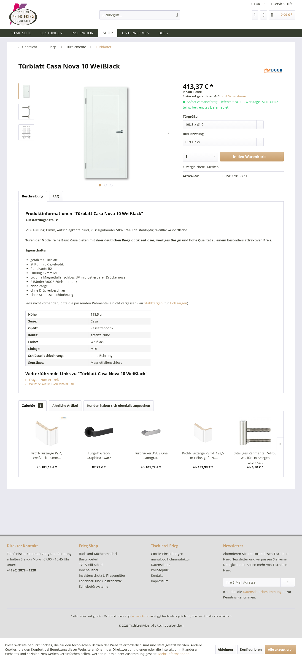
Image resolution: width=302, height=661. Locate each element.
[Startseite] (21, 33)
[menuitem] (139, 14)
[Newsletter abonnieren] (287, 582)
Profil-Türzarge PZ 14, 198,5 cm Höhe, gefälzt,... (203, 455)
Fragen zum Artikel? (42, 379)
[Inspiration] (82, 33)
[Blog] (163, 33)
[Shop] (107, 33)
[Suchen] (177, 14)
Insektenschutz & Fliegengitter (102, 575)
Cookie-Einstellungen (167, 554)
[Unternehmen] (135, 33)
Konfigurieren (251, 649)
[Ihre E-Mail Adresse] (252, 582)
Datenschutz (160, 565)
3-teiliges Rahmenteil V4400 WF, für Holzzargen (255, 455)
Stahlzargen (153, 303)
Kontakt (157, 575)
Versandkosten (141, 616)
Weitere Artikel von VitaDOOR (49, 384)
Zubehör (32, 405)
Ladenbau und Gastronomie (100, 581)
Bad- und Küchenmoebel (98, 554)
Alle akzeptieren (281, 649)
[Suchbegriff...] (139, 14)
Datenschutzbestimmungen (264, 592)
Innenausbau (89, 570)
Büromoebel (88, 559)
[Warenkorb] (282, 14)
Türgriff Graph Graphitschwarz (99, 455)
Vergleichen (193, 167)
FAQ (56, 196)
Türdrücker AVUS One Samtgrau (151, 455)
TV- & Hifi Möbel (91, 565)
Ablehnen (225, 649)
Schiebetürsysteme (93, 586)
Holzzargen (178, 303)
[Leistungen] (51, 33)
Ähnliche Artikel (65, 405)
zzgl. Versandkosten (234, 96)
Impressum (159, 581)
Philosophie (160, 570)
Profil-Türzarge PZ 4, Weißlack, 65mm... (46, 455)
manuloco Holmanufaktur (170, 559)
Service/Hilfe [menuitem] (282, 4)
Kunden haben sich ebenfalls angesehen (118, 405)
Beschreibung (32, 196)
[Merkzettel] (255, 14)
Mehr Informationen (173, 654)
